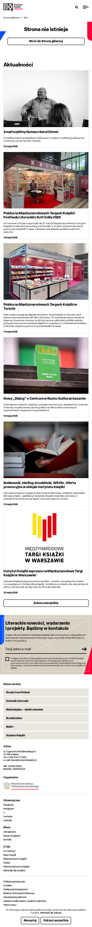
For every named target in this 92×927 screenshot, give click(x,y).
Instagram (8, 808)
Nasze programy (11, 835)
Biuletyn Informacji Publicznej (18, 893)
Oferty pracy (9, 904)
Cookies (7, 885)
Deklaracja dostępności (15, 889)
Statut (6, 862)
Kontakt (7, 839)
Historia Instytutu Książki (16, 866)
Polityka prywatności (14, 881)
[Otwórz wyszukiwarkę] (76, 7)
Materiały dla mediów (14, 870)
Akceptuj (30, 920)
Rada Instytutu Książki (14, 858)
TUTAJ (14, 667)
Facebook (8, 804)
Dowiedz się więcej (50, 912)
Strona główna (11, 17)
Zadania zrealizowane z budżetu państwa (24, 900)
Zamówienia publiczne (14, 897)
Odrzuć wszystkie (55, 920)
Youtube (7, 816)
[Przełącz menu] (86, 7)
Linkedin (7, 820)
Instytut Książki (12, 7)
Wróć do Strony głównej (46, 41)
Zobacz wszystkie (45, 603)
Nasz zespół (9, 854)
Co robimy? (9, 851)
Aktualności (9, 831)
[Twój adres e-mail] (42, 649)
